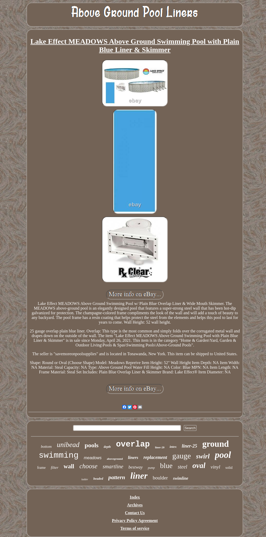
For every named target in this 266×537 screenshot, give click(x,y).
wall (69, 466)
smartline (113, 466)
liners (133, 457)
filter (54, 467)
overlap (133, 444)
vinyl (215, 467)
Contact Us (135, 513)
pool (223, 455)
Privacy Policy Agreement (135, 520)
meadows (93, 458)
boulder (160, 477)
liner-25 (189, 446)
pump (151, 468)
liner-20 (159, 447)
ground (215, 444)
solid (228, 468)
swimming (59, 455)
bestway (136, 467)
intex (173, 447)
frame (41, 468)
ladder (84, 479)
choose (88, 466)
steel (182, 467)
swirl (203, 456)
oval (198, 465)
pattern (116, 477)
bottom (46, 446)
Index (135, 497)
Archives (135, 505)
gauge (181, 455)
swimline (180, 478)
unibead (68, 445)
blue (166, 466)
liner (139, 475)
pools (91, 445)
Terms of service (134, 528)
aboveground (115, 458)
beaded (98, 478)
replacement (155, 457)
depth (107, 447)
